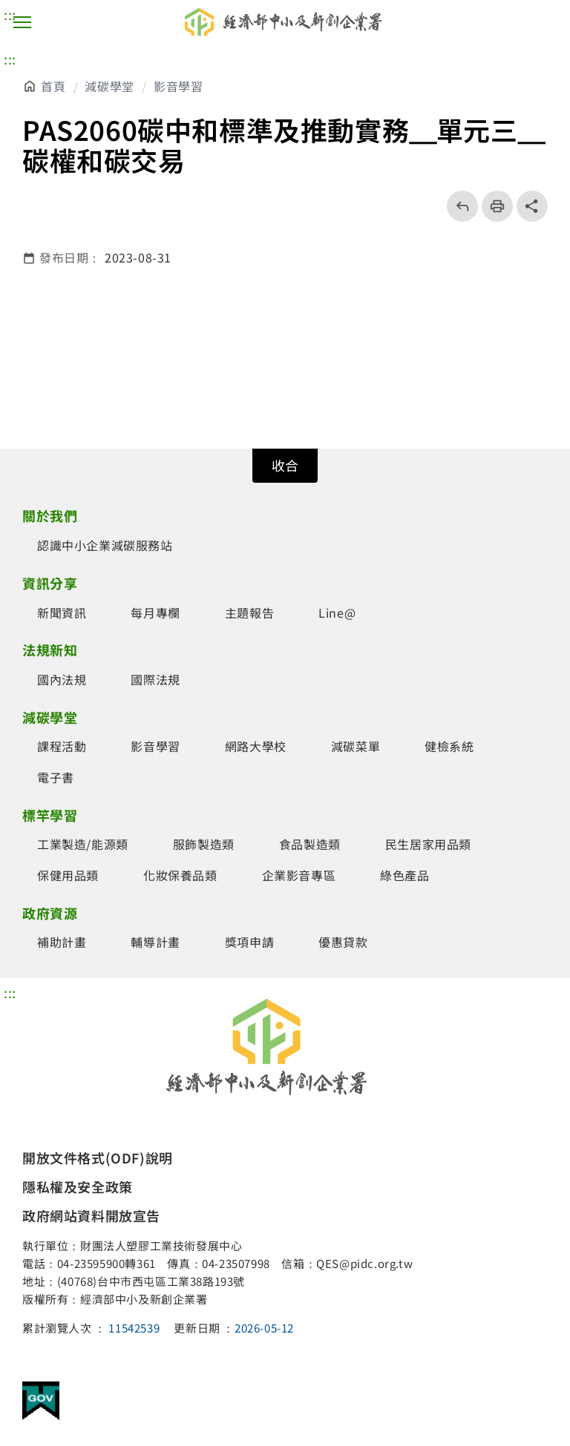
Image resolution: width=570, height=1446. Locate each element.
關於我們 (49, 515)
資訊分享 (49, 582)
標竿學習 (49, 815)
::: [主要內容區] (10, 58)
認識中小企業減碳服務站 (105, 545)
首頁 (53, 86)
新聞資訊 (61, 612)
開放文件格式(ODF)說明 (97, 1157)
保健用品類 (68, 875)
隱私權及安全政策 (77, 1186)
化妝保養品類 (180, 875)
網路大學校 (255, 746)
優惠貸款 (342, 942)
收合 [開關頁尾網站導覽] (285, 465)
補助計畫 (61, 942)
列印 (492, 206)
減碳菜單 (355, 746)
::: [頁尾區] (10, 992)
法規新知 (49, 649)
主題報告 (249, 612)
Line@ (337, 612)
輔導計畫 (155, 942)
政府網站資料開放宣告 (91, 1215)
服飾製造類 (204, 844)
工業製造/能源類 (82, 844)
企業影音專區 (299, 875)
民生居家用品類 (428, 844)
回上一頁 (458, 206)
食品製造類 (310, 844)
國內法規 (61, 679)
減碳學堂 (109, 86)
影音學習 (178, 86)
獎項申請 (249, 942)
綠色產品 (404, 875)
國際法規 (155, 679)
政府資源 (49, 912)
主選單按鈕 (22, 22)
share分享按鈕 (532, 206)
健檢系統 (449, 746)
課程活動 (61, 746)
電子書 (55, 777)
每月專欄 (155, 612)
